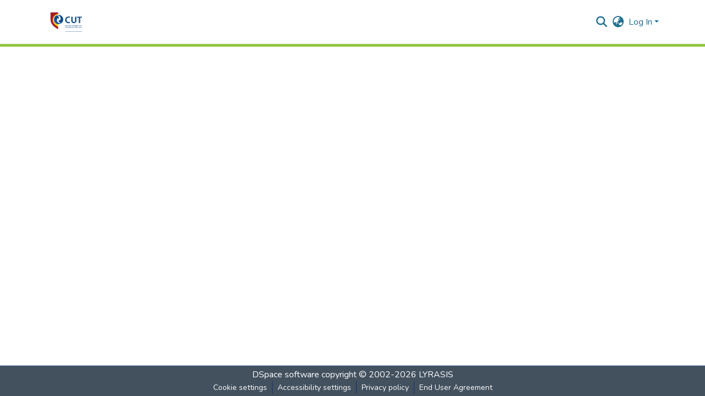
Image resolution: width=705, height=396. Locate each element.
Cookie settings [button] (240, 387)
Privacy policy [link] (385, 387)
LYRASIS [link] (436, 375)
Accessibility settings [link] (314, 387)
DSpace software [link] (285, 375)
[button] (66, 22)
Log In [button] (641, 22)
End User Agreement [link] (455, 387)
